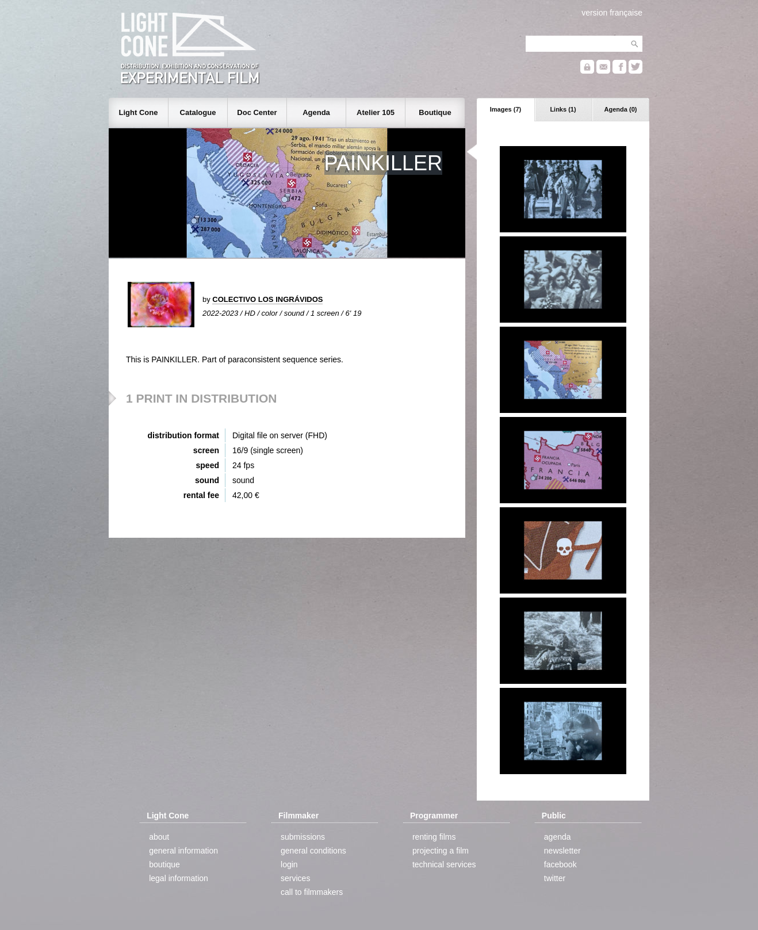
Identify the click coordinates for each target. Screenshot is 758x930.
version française (611, 12)
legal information (178, 878)
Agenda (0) (620, 109)
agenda (557, 836)
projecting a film (440, 850)
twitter (554, 878)
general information (183, 850)
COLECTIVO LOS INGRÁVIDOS (267, 299)
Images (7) (505, 109)
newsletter (562, 850)
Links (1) (563, 109)
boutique (164, 864)
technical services (444, 864)
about (159, 836)
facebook (560, 864)
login (289, 864)
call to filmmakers (312, 892)
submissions (303, 836)
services (295, 878)
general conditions (313, 850)
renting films (433, 836)
